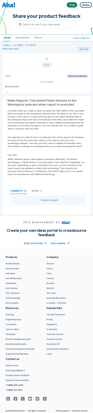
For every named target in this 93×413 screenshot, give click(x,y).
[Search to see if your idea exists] (48, 24)
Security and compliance (58, 349)
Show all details (46, 82)
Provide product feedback (17, 375)
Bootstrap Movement (56, 298)
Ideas (7, 37)
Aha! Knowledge (13, 298)
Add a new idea (10, 48)
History (50, 268)
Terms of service (80, 411)
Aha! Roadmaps (13, 263)
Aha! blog (10, 314)
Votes (36, 190)
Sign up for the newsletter (17, 380)
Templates (10, 334)
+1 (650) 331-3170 (14, 390)
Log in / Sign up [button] (82, 38)
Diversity (51, 283)
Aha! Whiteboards (14, 278)
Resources (23, 37)
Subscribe (84, 49)
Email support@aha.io (15, 370)
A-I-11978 (18, 45)
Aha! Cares (51, 293)
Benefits (50, 288)
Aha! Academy (12, 303)
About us (51, 263)
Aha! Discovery (12, 268)
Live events (11, 324)
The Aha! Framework (56, 314)
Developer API (53, 344)
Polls (38, 37)
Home (6, 45)
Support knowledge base (17, 354)
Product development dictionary (20, 349)
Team (49, 273)
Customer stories (54, 339)
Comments (18, 190)
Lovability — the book (56, 303)
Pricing (50, 319)
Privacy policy (62, 411)
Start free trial (35, 243)
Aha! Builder (11, 283)
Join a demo (59, 243)
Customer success (55, 334)
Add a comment (48, 200)
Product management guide (18, 339)
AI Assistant (52, 329)
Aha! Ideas (10, 273)
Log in (49, 354)
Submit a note (12, 365)
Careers (50, 278)
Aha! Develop (12, 288)
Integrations (52, 324)
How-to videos (12, 329)
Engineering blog (13, 319)
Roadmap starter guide (16, 344)
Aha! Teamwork (13, 293)
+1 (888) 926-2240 (14, 385)
